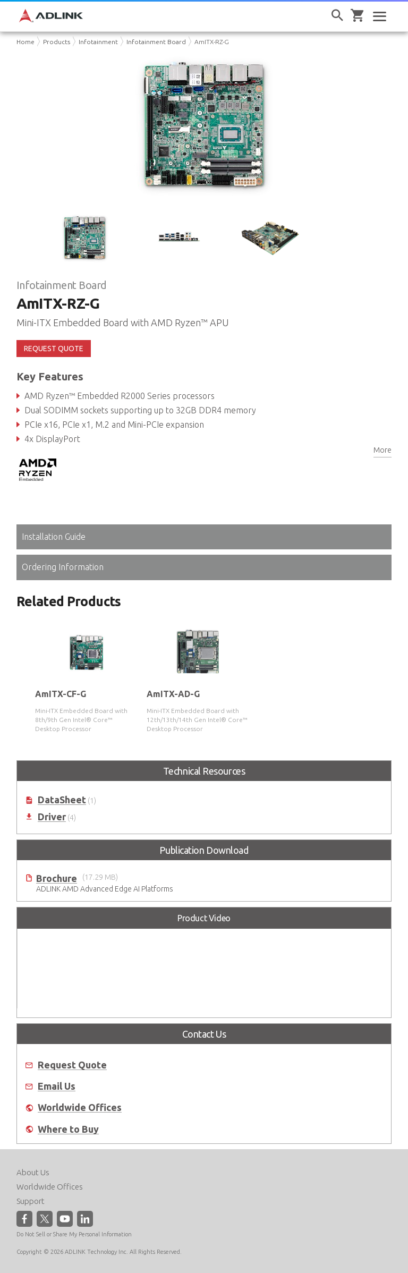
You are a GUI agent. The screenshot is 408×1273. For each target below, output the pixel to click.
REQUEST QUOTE (53, 348)
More (382, 450)
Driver (52, 817)
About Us (32, 1172)
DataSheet (62, 800)
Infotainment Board (156, 41)
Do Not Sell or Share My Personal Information (74, 1234)
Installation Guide (54, 536)
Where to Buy (68, 1129)
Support (30, 1201)
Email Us (56, 1086)
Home (25, 41)
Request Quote (72, 1065)
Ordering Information (63, 567)
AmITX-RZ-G (211, 41)
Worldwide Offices (80, 1107)
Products (56, 41)
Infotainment (98, 41)
